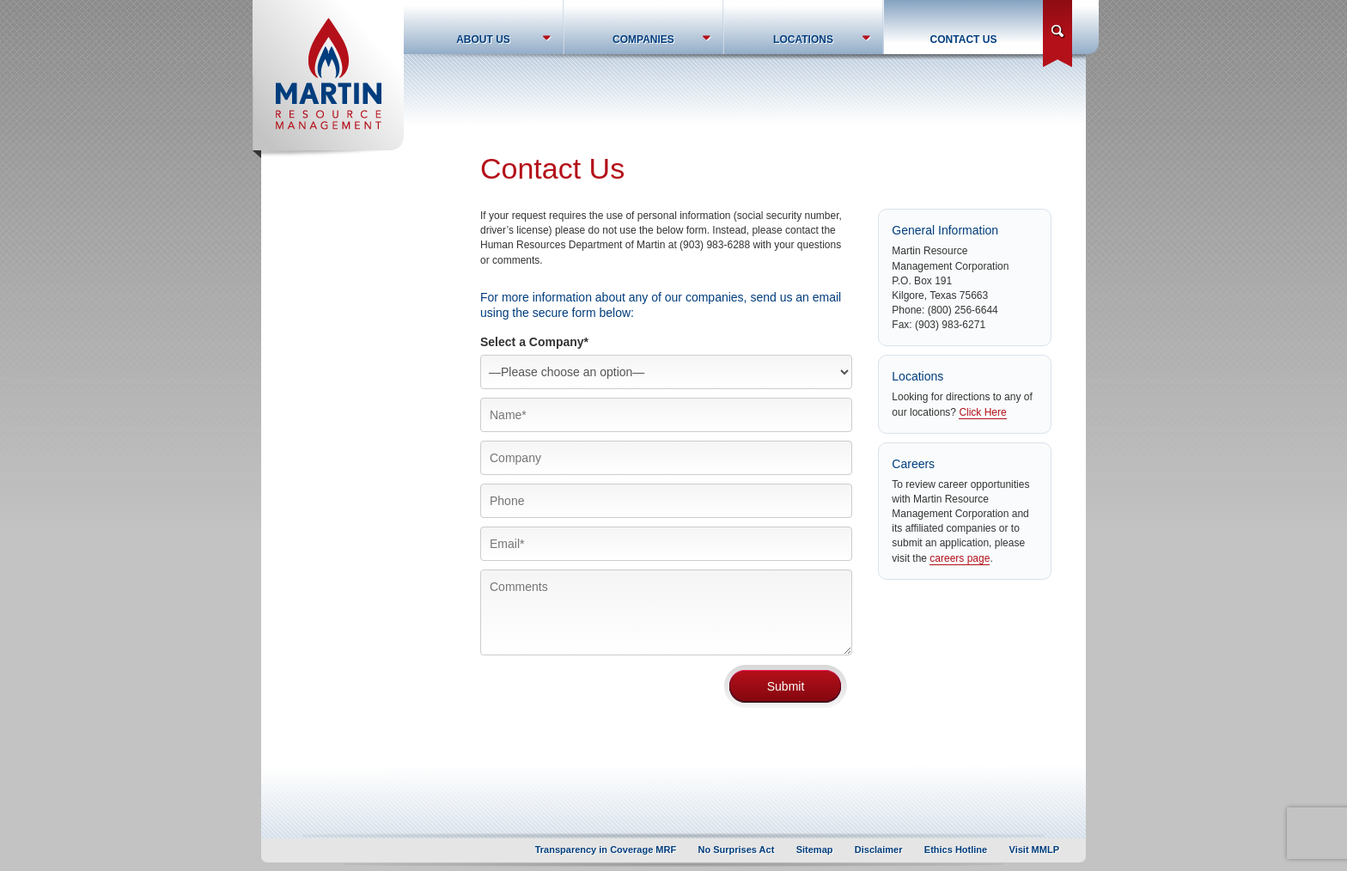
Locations (803, 40)
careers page (959, 558)
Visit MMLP (1034, 849)
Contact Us (963, 40)
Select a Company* (534, 342)
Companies (643, 40)
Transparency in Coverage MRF (605, 849)
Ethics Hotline (955, 849)
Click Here (982, 412)
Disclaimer (879, 849)
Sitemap (814, 849)
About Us (483, 40)
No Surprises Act (736, 849)
